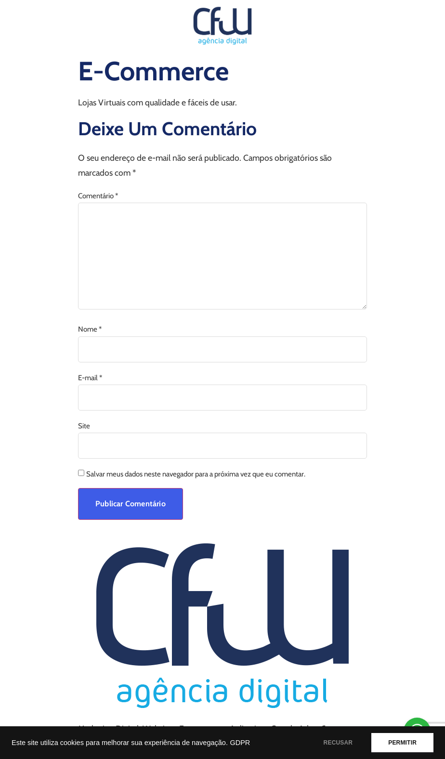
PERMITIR (402, 742)
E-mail (90, 378)
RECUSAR (338, 742)
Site (84, 426)
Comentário (98, 196)
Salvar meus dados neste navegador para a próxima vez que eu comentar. (195, 474)
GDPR (240, 742)
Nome (90, 329)
